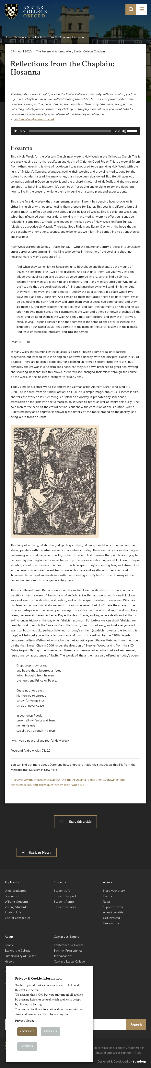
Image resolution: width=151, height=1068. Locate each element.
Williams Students (17, 902)
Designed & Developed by (122, 1062)
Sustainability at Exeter (20, 956)
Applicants (12, 882)
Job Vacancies (63, 956)
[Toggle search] (130, 9)
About (9, 936)
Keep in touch (112, 923)
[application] (75, 131)
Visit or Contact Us (17, 918)
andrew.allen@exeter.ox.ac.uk (34, 119)
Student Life (13, 912)
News (22, 37)
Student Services (65, 907)
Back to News (40, 852)
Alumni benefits (113, 912)
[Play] (16, 131)
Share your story (114, 891)
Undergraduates (15, 891)
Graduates (12, 896)
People (9, 945)
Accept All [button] (27, 1031)
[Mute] (124, 131)
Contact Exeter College (69, 962)
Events (107, 896)
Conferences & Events (68, 945)
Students (60, 882)
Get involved (111, 918)
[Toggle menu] (141, 9)
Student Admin (64, 902)
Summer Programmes (68, 951)
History (9, 962)
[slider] (70, 131)
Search (136, 1024)
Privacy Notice (24, 1021)
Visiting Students (16, 907)
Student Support (65, 896)
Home (9, 37)
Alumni (107, 882)
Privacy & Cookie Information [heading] (38, 978)
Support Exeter (113, 907)
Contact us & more (66, 936)
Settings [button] (27, 1046)
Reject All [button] (50, 1031)
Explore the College (17, 951)
